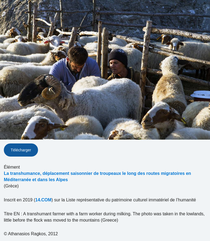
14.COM (43, 200)
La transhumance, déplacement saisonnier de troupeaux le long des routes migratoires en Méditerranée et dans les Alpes (97, 176)
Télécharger (21, 150)
